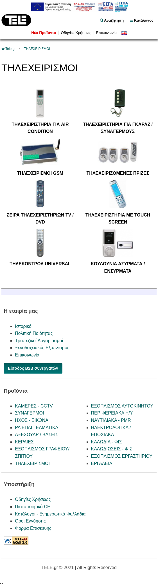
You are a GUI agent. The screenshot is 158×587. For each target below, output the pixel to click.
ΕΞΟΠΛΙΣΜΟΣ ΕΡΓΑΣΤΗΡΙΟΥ (122, 456)
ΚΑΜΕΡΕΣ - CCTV (34, 406)
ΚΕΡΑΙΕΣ (24, 441)
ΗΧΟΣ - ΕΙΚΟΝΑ (31, 420)
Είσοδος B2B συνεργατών (33, 368)
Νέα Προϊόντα (43, 33)
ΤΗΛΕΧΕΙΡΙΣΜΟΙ (37, 49)
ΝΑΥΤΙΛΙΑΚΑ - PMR (111, 420)
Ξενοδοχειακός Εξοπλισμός (42, 347)
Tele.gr (10, 49)
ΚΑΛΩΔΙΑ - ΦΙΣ (106, 441)
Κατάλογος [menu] (142, 20)
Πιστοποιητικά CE (32, 506)
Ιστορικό (23, 326)
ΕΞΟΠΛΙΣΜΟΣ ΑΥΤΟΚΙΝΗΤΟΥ (122, 406)
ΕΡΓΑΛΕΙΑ (101, 463)
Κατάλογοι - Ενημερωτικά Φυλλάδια (50, 514)
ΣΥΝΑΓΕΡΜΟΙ (29, 413)
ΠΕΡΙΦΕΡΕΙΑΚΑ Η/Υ (112, 413)
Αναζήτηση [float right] (112, 20)
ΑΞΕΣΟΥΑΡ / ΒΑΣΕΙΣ (36, 434)
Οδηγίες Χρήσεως (76, 33)
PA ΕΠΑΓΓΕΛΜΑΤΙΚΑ (36, 427)
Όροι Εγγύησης (30, 521)
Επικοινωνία (106, 33)
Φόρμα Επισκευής (33, 528)
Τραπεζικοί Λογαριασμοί (39, 340)
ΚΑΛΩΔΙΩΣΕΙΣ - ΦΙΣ (111, 448)
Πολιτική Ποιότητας (34, 333)
